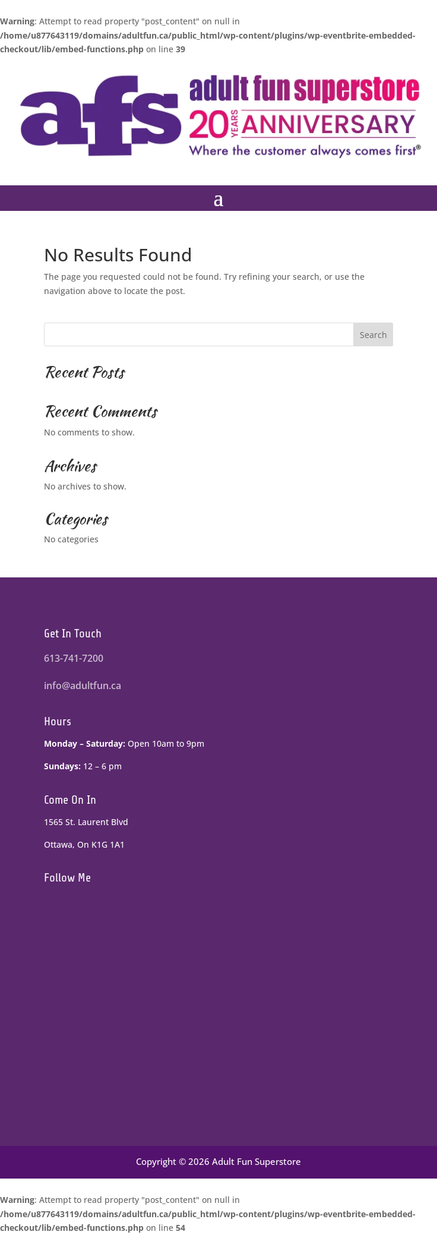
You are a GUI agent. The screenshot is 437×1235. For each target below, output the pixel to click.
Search (373, 334)
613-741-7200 (73, 658)
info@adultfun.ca (82, 685)
